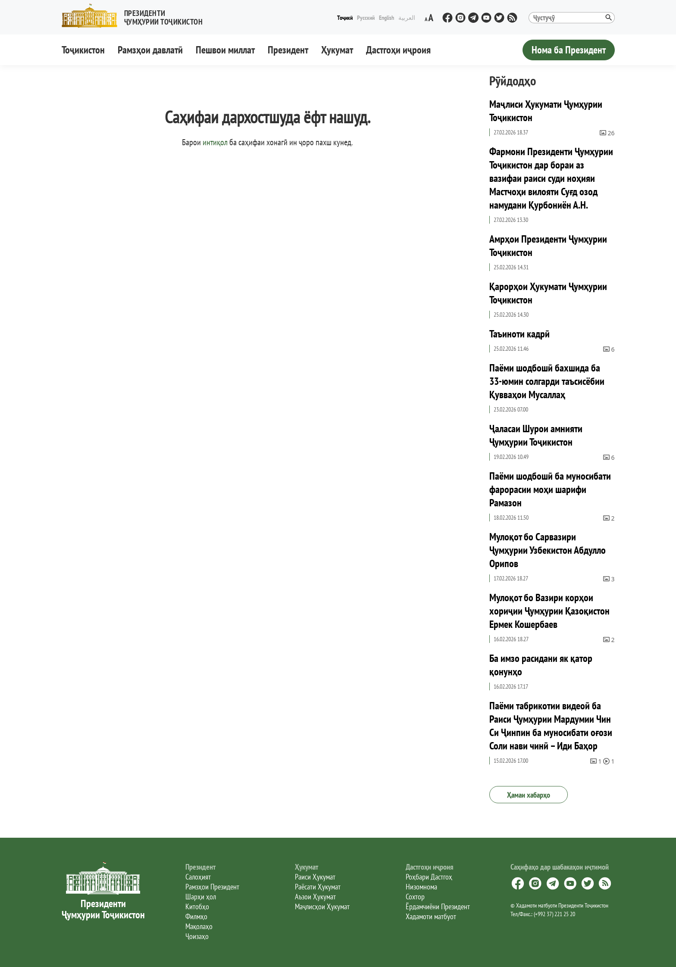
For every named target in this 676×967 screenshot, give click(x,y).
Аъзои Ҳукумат (315, 896)
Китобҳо (197, 906)
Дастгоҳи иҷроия (398, 49)
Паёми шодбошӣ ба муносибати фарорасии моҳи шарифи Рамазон (550, 489)
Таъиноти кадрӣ (519, 333)
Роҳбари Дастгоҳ (429, 877)
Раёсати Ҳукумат (318, 887)
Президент (288, 49)
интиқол (215, 142)
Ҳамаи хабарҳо (528, 795)
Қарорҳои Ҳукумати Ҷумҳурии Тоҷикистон (548, 293)
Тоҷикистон (83, 49)
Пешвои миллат (225, 49)
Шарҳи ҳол (200, 896)
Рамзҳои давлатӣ (150, 49)
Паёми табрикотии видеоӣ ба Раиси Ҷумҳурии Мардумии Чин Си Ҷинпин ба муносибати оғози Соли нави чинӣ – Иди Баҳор (550, 725)
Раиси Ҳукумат (315, 877)
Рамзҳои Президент (212, 887)
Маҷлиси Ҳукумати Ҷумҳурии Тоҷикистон (545, 110)
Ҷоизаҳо (197, 936)
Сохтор (415, 896)
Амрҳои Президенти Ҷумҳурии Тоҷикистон (548, 245)
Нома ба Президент (569, 49)
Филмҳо (196, 916)
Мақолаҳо (199, 926)
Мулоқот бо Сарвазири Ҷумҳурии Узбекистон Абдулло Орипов (547, 550)
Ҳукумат (337, 49)
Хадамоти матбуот (431, 916)
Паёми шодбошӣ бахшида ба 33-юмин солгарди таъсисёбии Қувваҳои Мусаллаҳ (546, 381)
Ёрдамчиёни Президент (438, 906)
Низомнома (421, 887)
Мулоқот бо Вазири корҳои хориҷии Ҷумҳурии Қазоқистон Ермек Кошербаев (549, 611)
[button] (136, 15)
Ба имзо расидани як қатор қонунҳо (540, 665)
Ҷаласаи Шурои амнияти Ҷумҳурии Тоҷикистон (535, 435)
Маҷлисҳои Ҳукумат (322, 906)
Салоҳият (198, 877)
